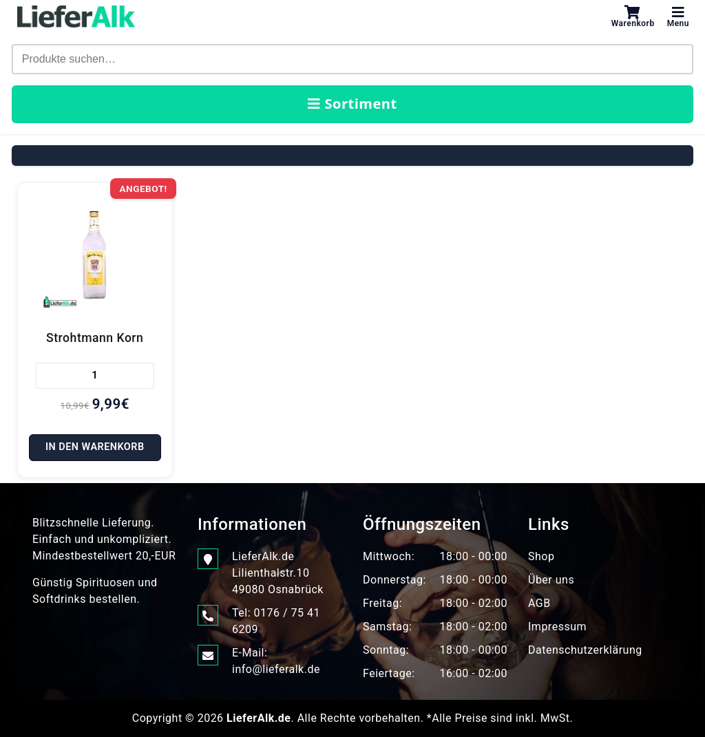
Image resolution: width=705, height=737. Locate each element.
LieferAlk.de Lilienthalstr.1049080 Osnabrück (278, 572)
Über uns (551, 579)
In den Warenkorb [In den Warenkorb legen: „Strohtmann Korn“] (95, 447)
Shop (541, 556)
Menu (678, 17)
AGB (539, 603)
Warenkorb (633, 17)
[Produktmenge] (95, 376)
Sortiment (352, 103)
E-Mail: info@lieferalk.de (276, 660)
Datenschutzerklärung (585, 649)
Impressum (557, 626)
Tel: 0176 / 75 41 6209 (276, 620)
